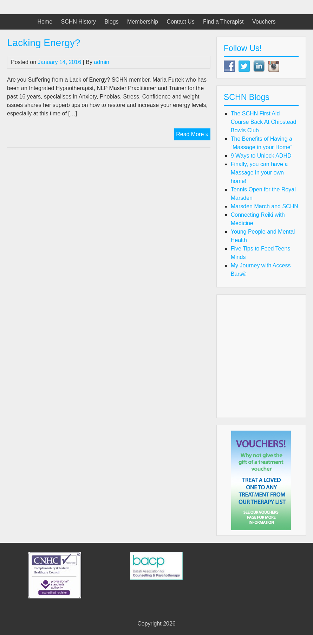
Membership (142, 22)
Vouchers (264, 22)
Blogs (112, 22)
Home (44, 22)
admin (101, 62)
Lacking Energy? (43, 42)
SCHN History (78, 22)
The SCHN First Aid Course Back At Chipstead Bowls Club (263, 121)
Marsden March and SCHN (264, 206)
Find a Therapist (223, 22)
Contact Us (181, 22)
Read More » (193, 135)
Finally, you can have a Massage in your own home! (259, 172)
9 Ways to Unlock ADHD (261, 156)
